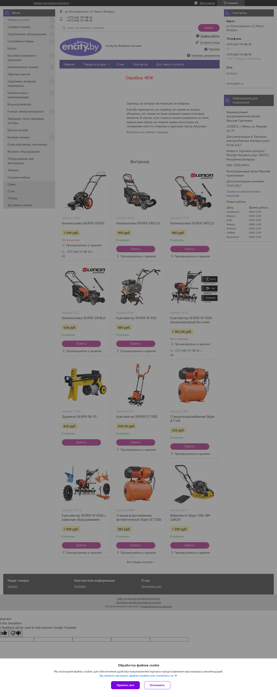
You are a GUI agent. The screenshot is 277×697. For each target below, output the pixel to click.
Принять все (125, 685)
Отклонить (157, 685)
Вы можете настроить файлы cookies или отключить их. (137, 675)
